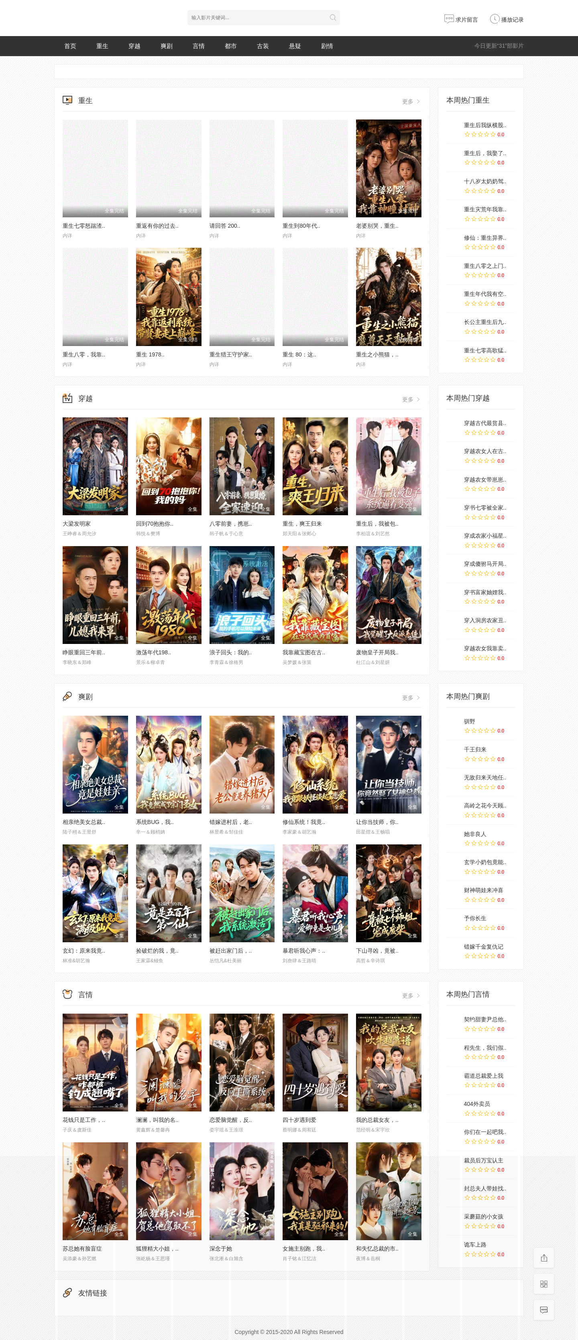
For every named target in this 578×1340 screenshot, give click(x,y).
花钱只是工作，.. (84, 1120)
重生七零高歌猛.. (485, 350)
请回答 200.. (225, 226)
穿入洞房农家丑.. (485, 620)
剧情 (327, 46)
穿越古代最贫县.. (485, 423)
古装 (263, 46)
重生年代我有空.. (485, 294)
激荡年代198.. (153, 652)
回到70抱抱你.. (154, 523)
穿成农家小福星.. (485, 535)
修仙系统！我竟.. (304, 822)
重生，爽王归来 (302, 523)
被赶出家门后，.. (231, 950)
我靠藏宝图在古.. (304, 652)
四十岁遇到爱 (299, 1120)
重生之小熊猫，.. (377, 354)
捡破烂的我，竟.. (157, 950)
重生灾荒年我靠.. (485, 209)
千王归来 (475, 749)
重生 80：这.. (299, 354)
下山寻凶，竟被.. (377, 950)
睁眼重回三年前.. (84, 652)
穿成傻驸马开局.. (485, 564)
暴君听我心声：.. (304, 950)
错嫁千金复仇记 (483, 946)
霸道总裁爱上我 (483, 1076)
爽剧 (167, 46)
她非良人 (475, 834)
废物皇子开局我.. (377, 652)
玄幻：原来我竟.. (84, 950)
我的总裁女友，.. (377, 1120)
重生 (102, 46)
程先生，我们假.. (485, 1047)
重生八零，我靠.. (84, 354)
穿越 (134, 46)
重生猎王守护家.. (231, 354)
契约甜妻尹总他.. (485, 1019)
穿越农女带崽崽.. (485, 479)
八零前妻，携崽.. (231, 523)
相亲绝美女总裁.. (84, 822)
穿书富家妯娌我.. (485, 592)
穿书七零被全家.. (485, 507)
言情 (199, 46)
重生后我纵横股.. (485, 125)
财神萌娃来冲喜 (483, 890)
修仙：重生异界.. (485, 238)
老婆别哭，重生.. (377, 226)
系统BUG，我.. (155, 822)
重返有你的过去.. (157, 226)
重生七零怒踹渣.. (84, 226)
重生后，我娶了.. (485, 153)
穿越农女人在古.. (485, 451)
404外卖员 (477, 1104)
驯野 (469, 721)
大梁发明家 (77, 523)
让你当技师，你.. (377, 822)
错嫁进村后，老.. (231, 822)
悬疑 (295, 46)
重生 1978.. (150, 354)
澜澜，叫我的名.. (157, 1120)
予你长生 (475, 918)
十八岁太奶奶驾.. (485, 181)
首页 (70, 46)
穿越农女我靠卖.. (485, 648)
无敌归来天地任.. (485, 777)
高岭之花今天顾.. (485, 805)
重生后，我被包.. (377, 523)
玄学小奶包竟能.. (485, 862)
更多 (411, 101)
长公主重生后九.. (485, 322)
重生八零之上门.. (485, 266)
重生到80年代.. (301, 226)
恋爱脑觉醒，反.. (231, 1120)
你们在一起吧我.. (485, 1132)
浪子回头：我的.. (231, 652)
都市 (231, 46)
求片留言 (461, 19)
